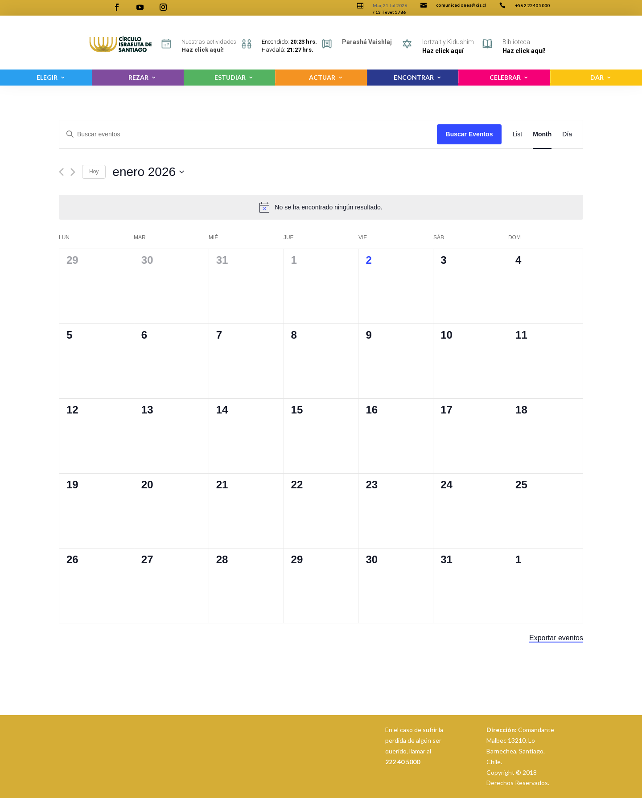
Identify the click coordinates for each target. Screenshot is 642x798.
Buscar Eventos (469, 134)
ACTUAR (322, 77)
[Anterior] (61, 172)
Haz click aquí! (524, 50)
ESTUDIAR (230, 77)
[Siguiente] (72, 172)
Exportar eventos (556, 638)
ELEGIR (47, 77)
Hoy (94, 171)
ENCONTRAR (414, 77)
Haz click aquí (443, 50)
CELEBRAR (505, 77)
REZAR (138, 77)
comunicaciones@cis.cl (461, 5)
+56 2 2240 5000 (532, 5)
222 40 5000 (402, 761)
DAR (597, 77)
